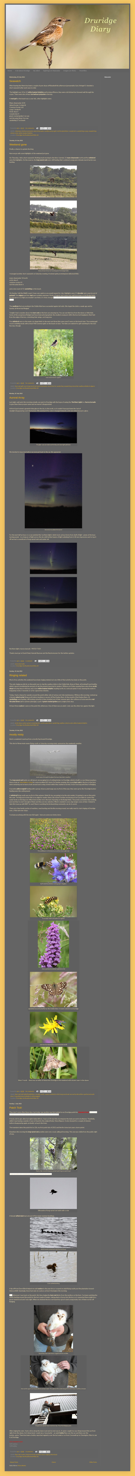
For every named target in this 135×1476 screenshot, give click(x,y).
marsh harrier (52, 386)
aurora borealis (20, 664)
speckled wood (20, 1096)
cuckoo (24, 723)
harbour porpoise (27, 131)
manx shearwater (39, 131)
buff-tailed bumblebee (28, 1094)
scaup (86, 131)
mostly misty (16, 734)
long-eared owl (31, 386)
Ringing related (18, 675)
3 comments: (29, 1451)
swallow (81, 386)
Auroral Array (16, 397)
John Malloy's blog (26, 782)
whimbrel (87, 386)
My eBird (36, 71)
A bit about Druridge (22, 71)
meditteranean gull (50, 131)
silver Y (12, 1096)
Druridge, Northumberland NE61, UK (27, 135)
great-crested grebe (33, 723)
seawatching (92, 131)
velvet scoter (14, 133)
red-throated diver (62, 131)
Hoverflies (83, 71)
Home (10, 71)
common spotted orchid (52, 1094)
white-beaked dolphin (26, 133)
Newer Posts (14, 1462)
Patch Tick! (15, 1107)
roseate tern (73, 131)
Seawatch (15, 81)
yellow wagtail (35, 1096)
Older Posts (93, 1462)
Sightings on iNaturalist (51, 71)
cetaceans (18, 131)
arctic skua (18, 723)
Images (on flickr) (69, 71)
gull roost (24, 386)
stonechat (75, 386)
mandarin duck (40, 1454)
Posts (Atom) (22, 1465)
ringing (47, 1454)
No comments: (30, 128)
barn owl (17, 386)
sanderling (80, 131)
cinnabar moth (39, 1094)
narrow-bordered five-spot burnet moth (82, 1094)
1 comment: (29, 661)
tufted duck (53, 1454)
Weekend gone (18, 144)
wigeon (92, 386)
